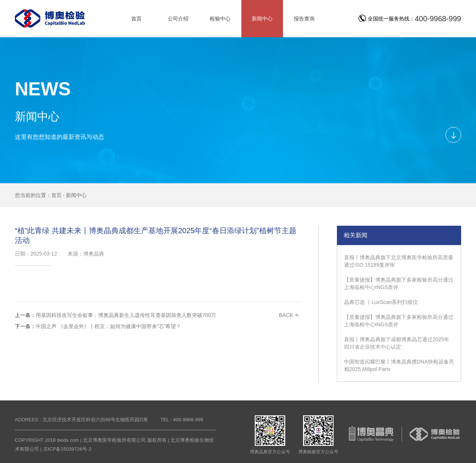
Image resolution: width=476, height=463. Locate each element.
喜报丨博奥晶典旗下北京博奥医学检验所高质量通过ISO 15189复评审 (398, 261)
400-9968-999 (438, 19)
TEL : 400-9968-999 (181, 419)
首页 (56, 195)
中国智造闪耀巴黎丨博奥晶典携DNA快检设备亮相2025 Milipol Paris (399, 365)
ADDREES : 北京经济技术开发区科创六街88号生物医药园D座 (81, 419)
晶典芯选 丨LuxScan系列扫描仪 (381, 302)
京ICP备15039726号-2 (67, 449)
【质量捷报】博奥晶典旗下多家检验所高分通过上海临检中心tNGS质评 (398, 283)
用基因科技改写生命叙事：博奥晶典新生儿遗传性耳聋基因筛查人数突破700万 (115, 315)
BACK (289, 315)
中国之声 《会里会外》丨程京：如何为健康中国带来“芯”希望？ (98, 326)
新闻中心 (76, 195)
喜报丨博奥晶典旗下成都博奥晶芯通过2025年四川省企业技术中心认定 (396, 343)
